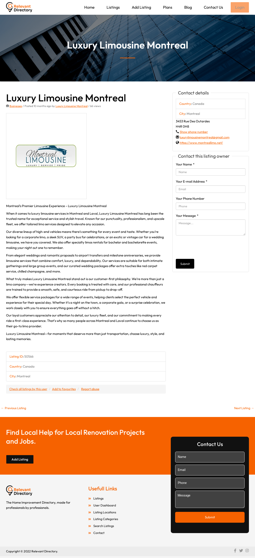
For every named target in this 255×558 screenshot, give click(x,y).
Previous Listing (14, 409)
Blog (187, 7)
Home (89, 7)
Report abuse (94, 389)
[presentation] (209, 247)
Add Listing (141, 7)
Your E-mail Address (191, 182)
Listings (112, 7)
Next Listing (243, 409)
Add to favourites (66, 389)
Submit (185, 264)
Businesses (16, 106)
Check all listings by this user (29, 389)
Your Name (185, 165)
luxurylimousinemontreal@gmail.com (206, 138)
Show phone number (194, 132)
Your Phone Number (190, 199)
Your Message (187, 216)
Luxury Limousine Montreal (72, 106)
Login (239, 7)
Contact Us (213, 7)
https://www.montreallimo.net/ (202, 143)
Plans (167, 7)
